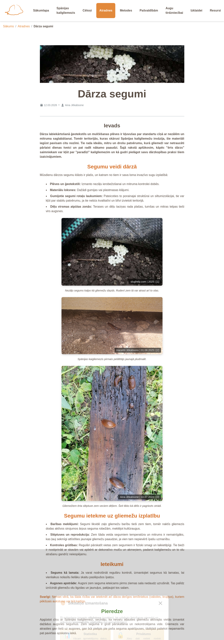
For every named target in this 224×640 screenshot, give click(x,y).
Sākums (8, 26)
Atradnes (24, 26)
